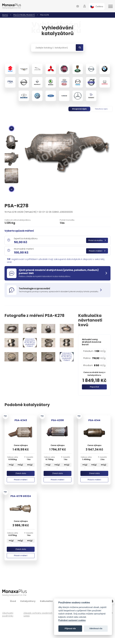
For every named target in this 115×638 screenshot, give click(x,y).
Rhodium (88, 365)
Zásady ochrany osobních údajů (38, 614)
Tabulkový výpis (101, 109)
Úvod (13, 601)
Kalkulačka (46, 601)
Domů (5, 15)
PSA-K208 (57, 420)
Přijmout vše (70, 628)
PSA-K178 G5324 (20, 496)
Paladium (88, 351)
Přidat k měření (97, 251)
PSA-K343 (21, 420)
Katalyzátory (27, 601)
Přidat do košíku (97, 240)
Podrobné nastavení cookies (72, 620)
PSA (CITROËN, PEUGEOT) (24, 15)
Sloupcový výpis (79, 109)
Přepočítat (94, 387)
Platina (86, 358)
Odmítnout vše (95, 628)
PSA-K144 (94, 420)
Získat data (20, 473)
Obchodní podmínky (7, 614)
